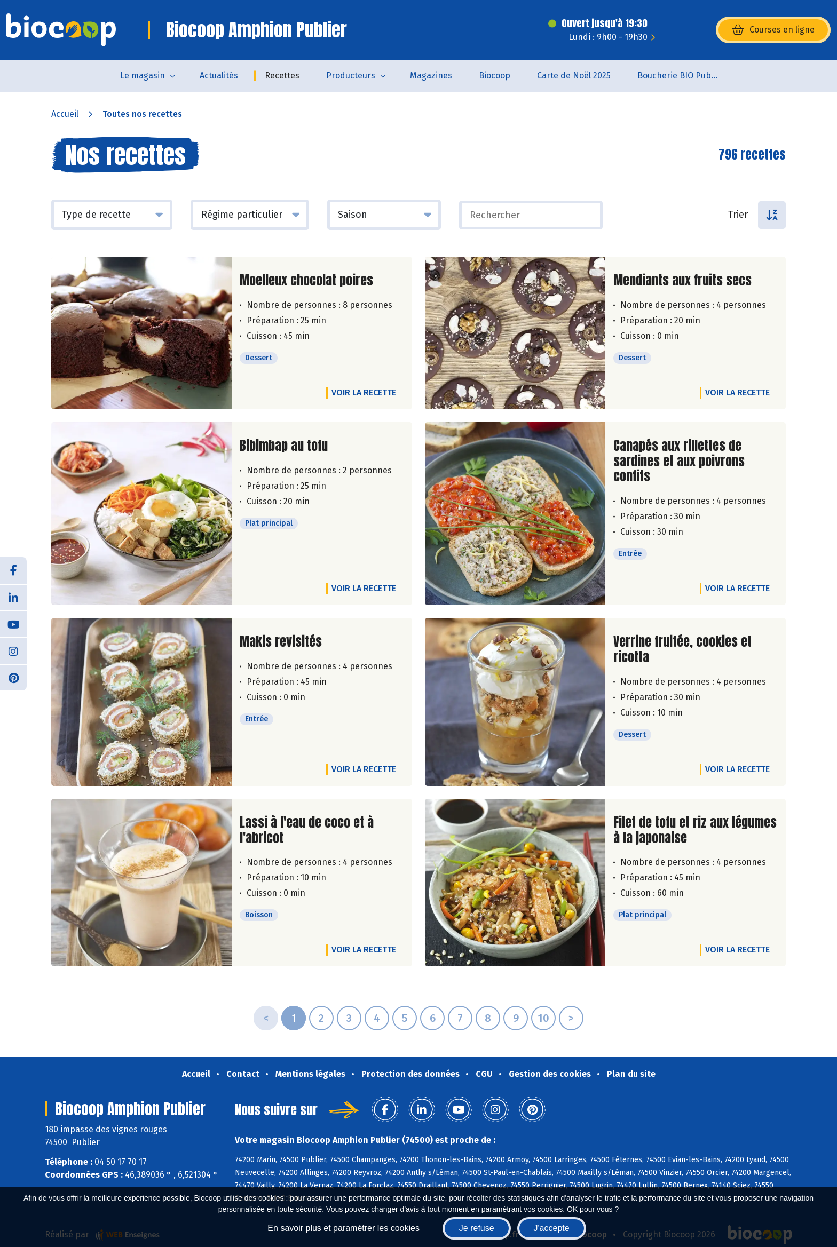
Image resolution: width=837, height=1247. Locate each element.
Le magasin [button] (142, 75)
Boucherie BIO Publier (680, 75)
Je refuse (476, 1228)
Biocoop (494, 75)
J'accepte (552, 1228)
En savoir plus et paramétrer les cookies (343, 1228)
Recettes (282, 75)
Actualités (219, 75)
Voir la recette (363, 392)
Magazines (431, 75)
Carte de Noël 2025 (574, 75)
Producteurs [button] (350, 75)
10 (543, 1018)
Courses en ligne (773, 30)
